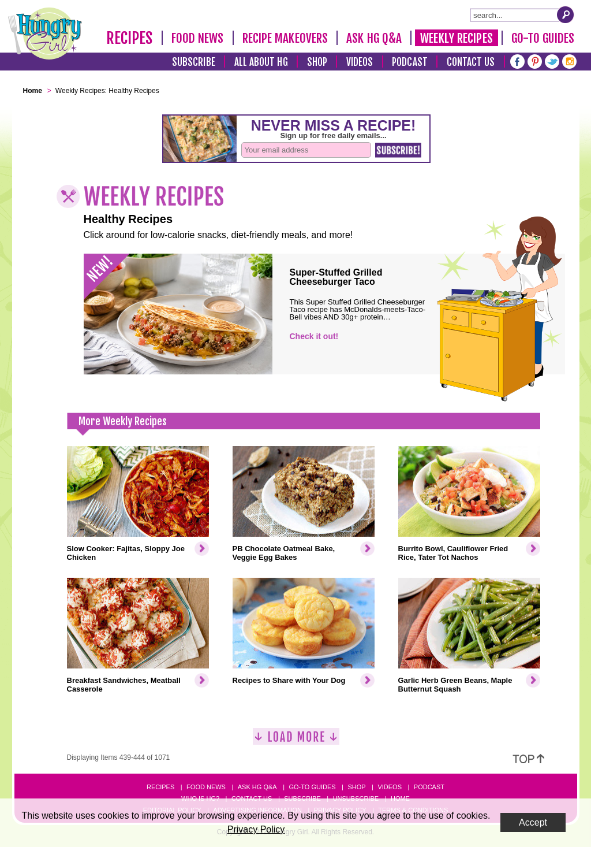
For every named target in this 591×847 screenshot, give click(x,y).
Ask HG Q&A (374, 38)
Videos (359, 62)
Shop (317, 62)
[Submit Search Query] (565, 14)
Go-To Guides (542, 38)
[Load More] (296, 741)
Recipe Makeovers (285, 38)
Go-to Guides (312, 786)
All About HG (261, 62)
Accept (533, 822)
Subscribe (193, 62)
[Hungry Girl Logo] (45, 34)
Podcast (410, 62)
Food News (197, 38)
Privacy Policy (256, 829)
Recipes (129, 38)
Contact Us (471, 62)
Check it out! (314, 336)
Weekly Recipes (456, 38)
